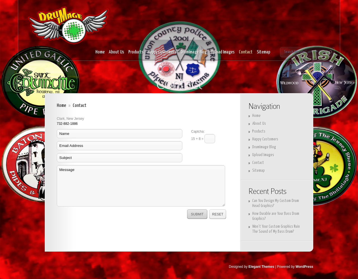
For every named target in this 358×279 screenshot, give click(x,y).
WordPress (304, 267)
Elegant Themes (261, 267)
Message (141, 186)
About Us (116, 52)
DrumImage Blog (194, 52)
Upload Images (223, 52)
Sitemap (263, 52)
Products (135, 52)
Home (100, 52)
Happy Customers (162, 52)
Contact (246, 52)
